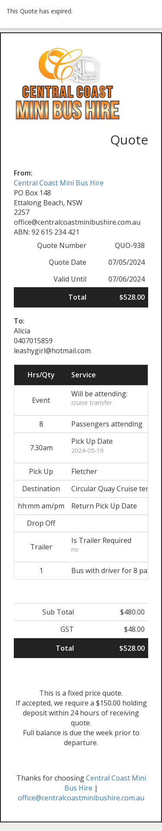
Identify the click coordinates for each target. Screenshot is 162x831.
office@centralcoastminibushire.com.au (81, 798)
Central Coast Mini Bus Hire (59, 183)
